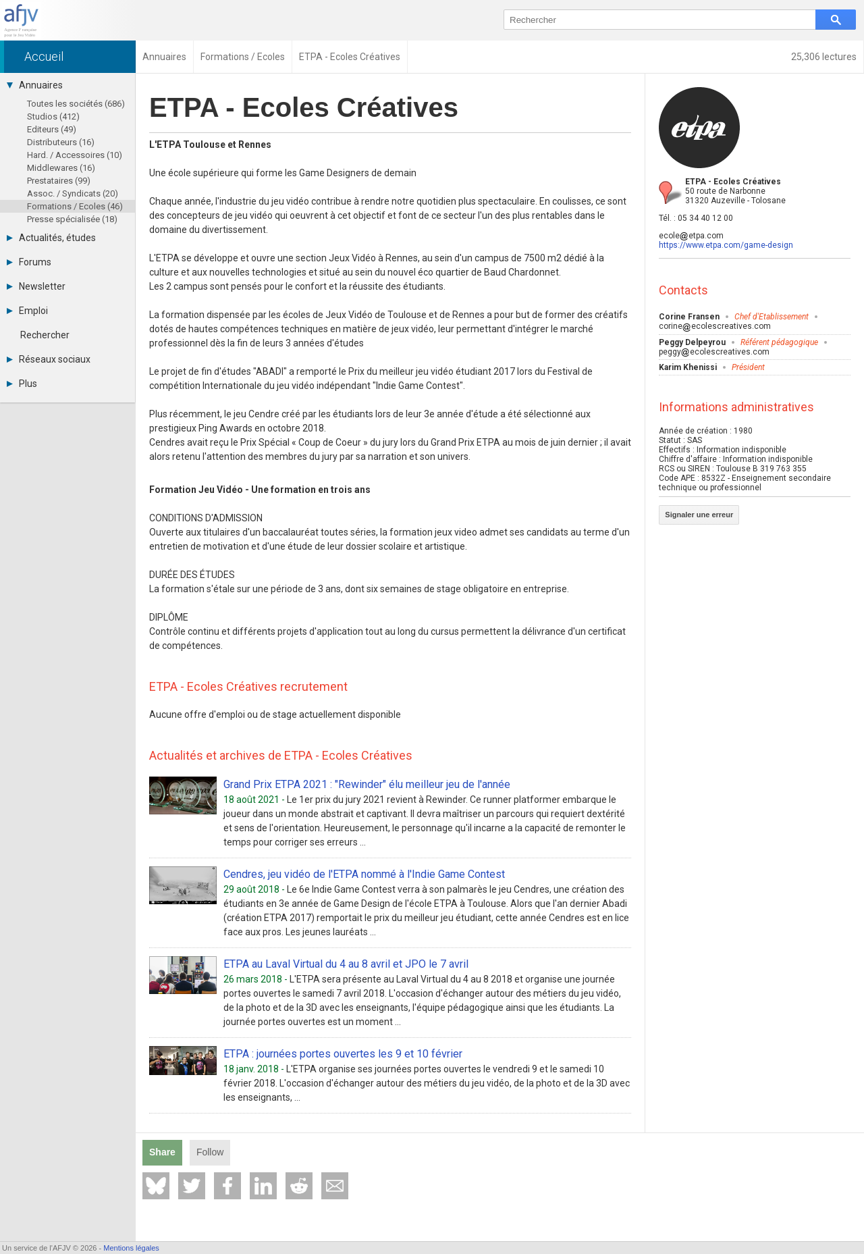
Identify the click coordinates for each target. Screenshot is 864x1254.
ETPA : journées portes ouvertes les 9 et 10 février (342, 1053)
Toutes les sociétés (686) (76, 104)
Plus (22, 383)
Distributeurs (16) (60, 142)
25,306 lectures (824, 56)
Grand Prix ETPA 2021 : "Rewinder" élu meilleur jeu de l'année (366, 784)
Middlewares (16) (61, 168)
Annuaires (35, 85)
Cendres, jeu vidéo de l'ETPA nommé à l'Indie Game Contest (364, 874)
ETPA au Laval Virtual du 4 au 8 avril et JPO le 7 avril (345, 964)
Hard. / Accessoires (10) (74, 155)
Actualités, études (51, 237)
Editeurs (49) (51, 129)
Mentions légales (131, 1248)
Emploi (27, 310)
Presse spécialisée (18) (72, 219)
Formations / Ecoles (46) (75, 206)
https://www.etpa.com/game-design (726, 245)
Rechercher (45, 335)
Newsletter (36, 286)
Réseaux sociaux (48, 359)
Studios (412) (53, 116)
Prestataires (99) (58, 181)
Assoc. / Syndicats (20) (72, 193)
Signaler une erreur (699, 515)
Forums (29, 262)
